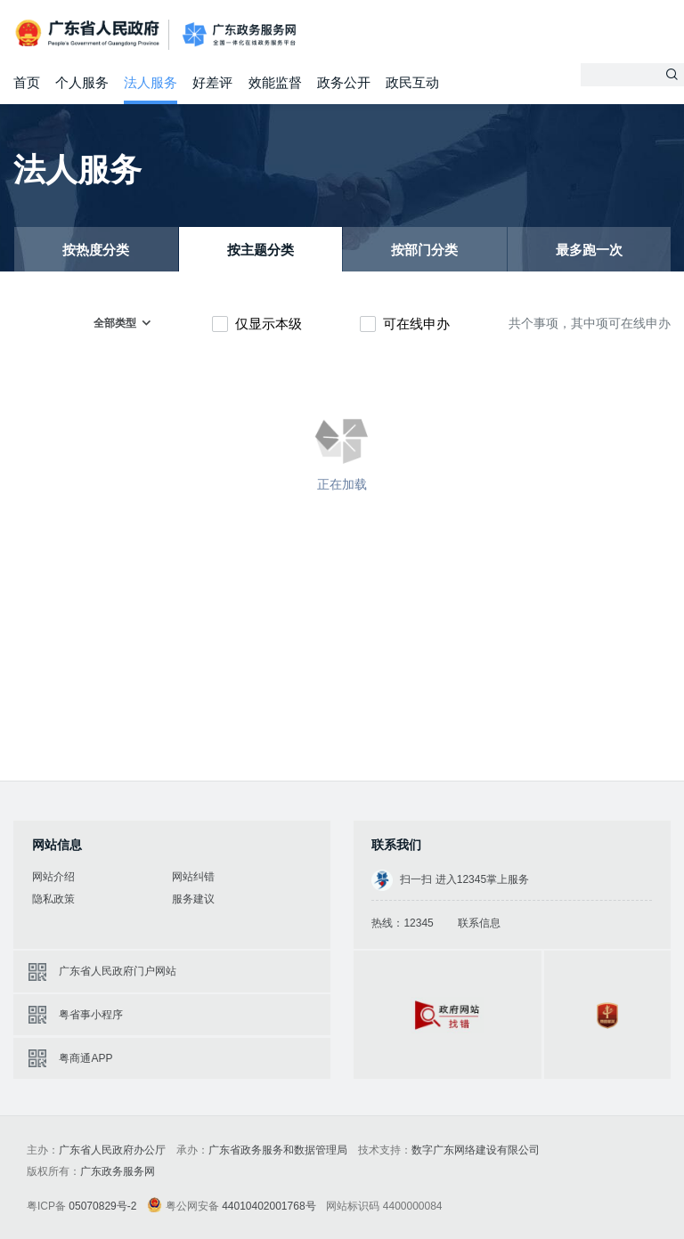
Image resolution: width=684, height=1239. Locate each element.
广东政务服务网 (239, 35)
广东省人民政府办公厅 (112, 1150)
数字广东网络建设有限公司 (475, 1150)
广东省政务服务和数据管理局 (277, 1150)
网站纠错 (193, 877)
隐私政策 (53, 899)
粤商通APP (85, 1058)
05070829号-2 (102, 1206)
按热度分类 (95, 249)
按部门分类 (424, 249)
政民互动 (412, 82)
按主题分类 (260, 249)
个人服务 (82, 82)
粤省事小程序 (91, 1014)
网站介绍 (53, 877)
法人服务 (150, 82)
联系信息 (479, 923)
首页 (26, 82)
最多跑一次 (589, 249)
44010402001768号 (268, 1206)
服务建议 (193, 899)
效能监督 (275, 82)
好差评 (212, 82)
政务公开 (343, 82)
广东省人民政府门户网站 (117, 971)
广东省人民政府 (89, 33)
